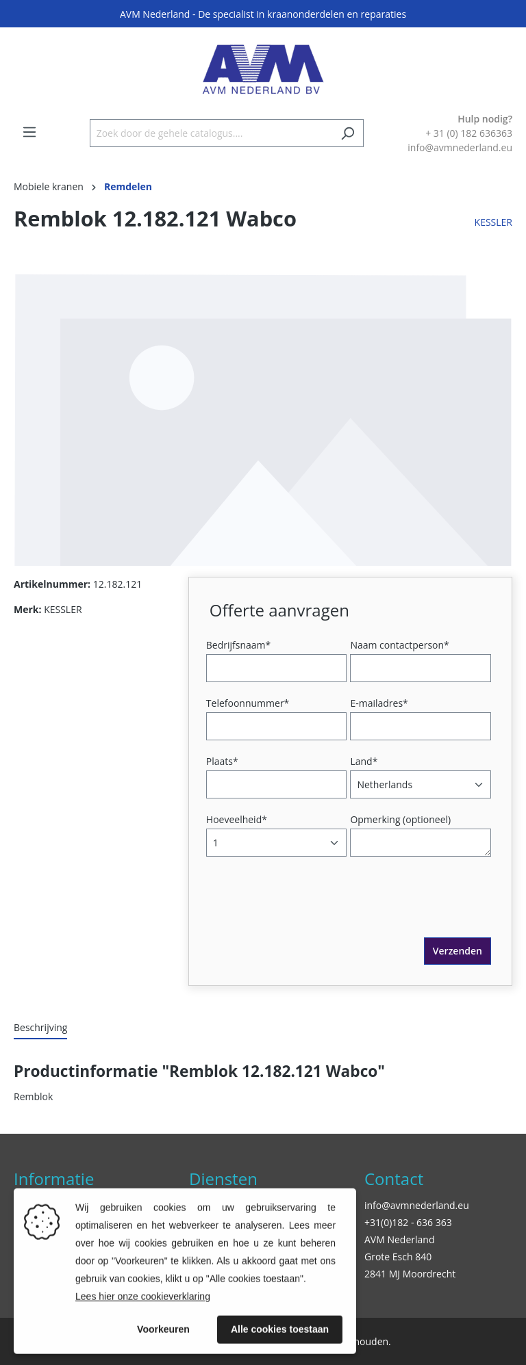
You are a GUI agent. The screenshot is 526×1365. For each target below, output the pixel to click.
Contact (393, 1178)
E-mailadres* (379, 703)
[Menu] (29, 132)
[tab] (40, 1028)
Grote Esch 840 (397, 1256)
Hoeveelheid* (236, 819)
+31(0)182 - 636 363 (408, 1222)
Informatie (54, 1178)
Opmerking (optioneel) (400, 819)
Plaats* (222, 761)
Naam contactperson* (399, 644)
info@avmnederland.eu (416, 1205)
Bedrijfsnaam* (238, 644)
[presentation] (314, 910)
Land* (363, 761)
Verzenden (457, 950)
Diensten (223, 1178)
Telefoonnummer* (248, 703)
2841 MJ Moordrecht (409, 1273)
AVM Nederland (399, 1239)
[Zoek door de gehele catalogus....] (211, 133)
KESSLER (493, 222)
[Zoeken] (347, 133)
